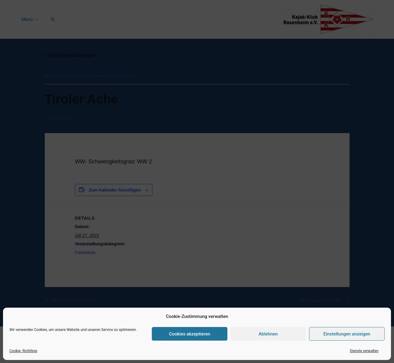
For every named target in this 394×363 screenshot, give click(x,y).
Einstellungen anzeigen (347, 334)
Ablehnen (268, 334)
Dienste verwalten (364, 351)
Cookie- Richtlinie (23, 351)
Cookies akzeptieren (189, 334)
